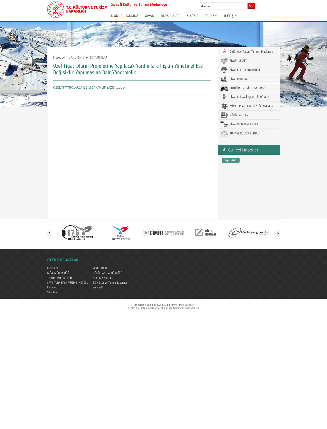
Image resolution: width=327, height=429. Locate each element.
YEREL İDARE (100, 268)
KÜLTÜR (192, 15)
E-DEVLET (52, 268)
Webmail (98, 287)
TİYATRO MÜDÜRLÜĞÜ (59, 278)
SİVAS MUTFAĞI (234, 79)
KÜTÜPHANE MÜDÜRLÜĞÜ (107, 273)
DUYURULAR (170, 15)
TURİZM (211, 15)
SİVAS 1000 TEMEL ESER (239, 124)
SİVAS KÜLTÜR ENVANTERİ (240, 70)
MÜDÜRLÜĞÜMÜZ (124, 15)
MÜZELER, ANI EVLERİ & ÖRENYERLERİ (247, 106)
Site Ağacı (53, 292)
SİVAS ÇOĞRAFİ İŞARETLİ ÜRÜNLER (245, 97)
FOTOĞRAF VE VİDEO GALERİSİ (242, 88)
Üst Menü (77, 57)
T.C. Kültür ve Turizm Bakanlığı (110, 283)
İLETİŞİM (230, 15)
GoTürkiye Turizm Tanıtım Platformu (246, 51)
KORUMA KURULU (103, 278)
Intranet (52, 287)
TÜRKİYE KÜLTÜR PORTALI (240, 133)
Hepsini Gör (230, 160)
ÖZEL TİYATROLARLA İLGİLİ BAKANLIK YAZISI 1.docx (89, 87)
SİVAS (149, 15)
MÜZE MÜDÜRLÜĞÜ (58, 273)
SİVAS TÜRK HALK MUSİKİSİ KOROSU (67, 283)
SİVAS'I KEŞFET (233, 60)
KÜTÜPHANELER (234, 115)
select (246, 6)
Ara (251, 6)
